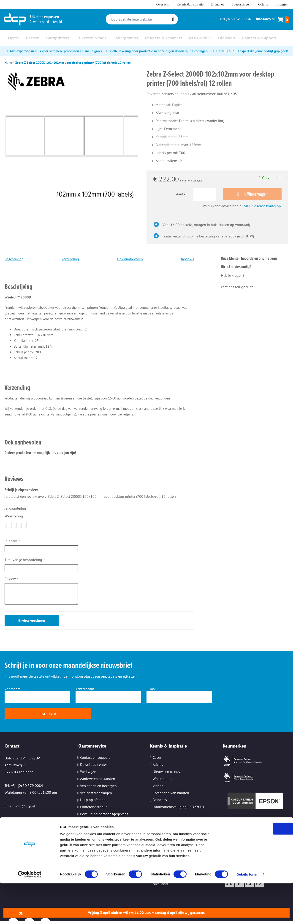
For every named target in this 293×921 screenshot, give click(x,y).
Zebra (157, 825)
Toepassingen (241, 4)
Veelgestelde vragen (96, 776)
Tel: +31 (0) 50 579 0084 (24, 769)
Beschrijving (14, 259)
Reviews (187, 259)
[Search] (173, 19)
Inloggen (281, 4)
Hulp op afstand (93, 783)
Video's (158, 769)
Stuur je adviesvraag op (262, 206)
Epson (158, 832)
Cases (157, 741)
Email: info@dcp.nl (20, 790)
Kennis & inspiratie (189, 4)
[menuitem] (13, 38)
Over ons (162, 4)
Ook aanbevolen (130, 259)
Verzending (70, 259)
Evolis (157, 846)
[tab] (99, 280)
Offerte (263, 4)
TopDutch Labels (166, 853)
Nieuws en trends (166, 755)
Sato (156, 839)
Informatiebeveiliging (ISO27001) (179, 790)
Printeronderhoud (94, 790)
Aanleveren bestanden (97, 762)
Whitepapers (162, 762)
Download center (93, 748)
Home (9, 63)
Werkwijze (88, 755)
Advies (158, 748)
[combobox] (142, 19)
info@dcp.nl (265, 18)
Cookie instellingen (95, 811)
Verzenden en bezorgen (98, 769)
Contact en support (95, 741)
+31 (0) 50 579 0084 (235, 18)
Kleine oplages (92, 804)
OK (255, 866)
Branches (217, 4)
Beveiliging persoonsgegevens (104, 798)
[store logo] (14, 19)
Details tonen (247, 912)
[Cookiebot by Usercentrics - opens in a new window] (30, 912)
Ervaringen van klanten (171, 776)
